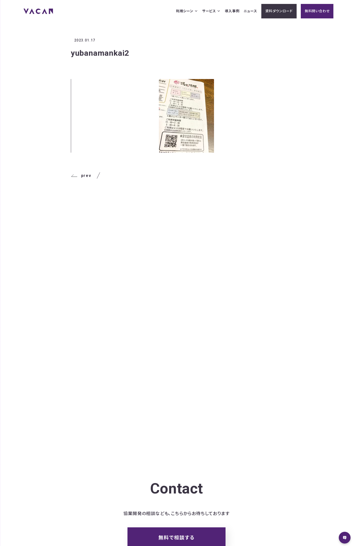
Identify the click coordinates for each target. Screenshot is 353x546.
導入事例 (232, 11)
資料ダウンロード (278, 11)
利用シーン (187, 11)
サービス (211, 11)
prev (81, 175)
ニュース (250, 11)
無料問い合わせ (317, 11)
